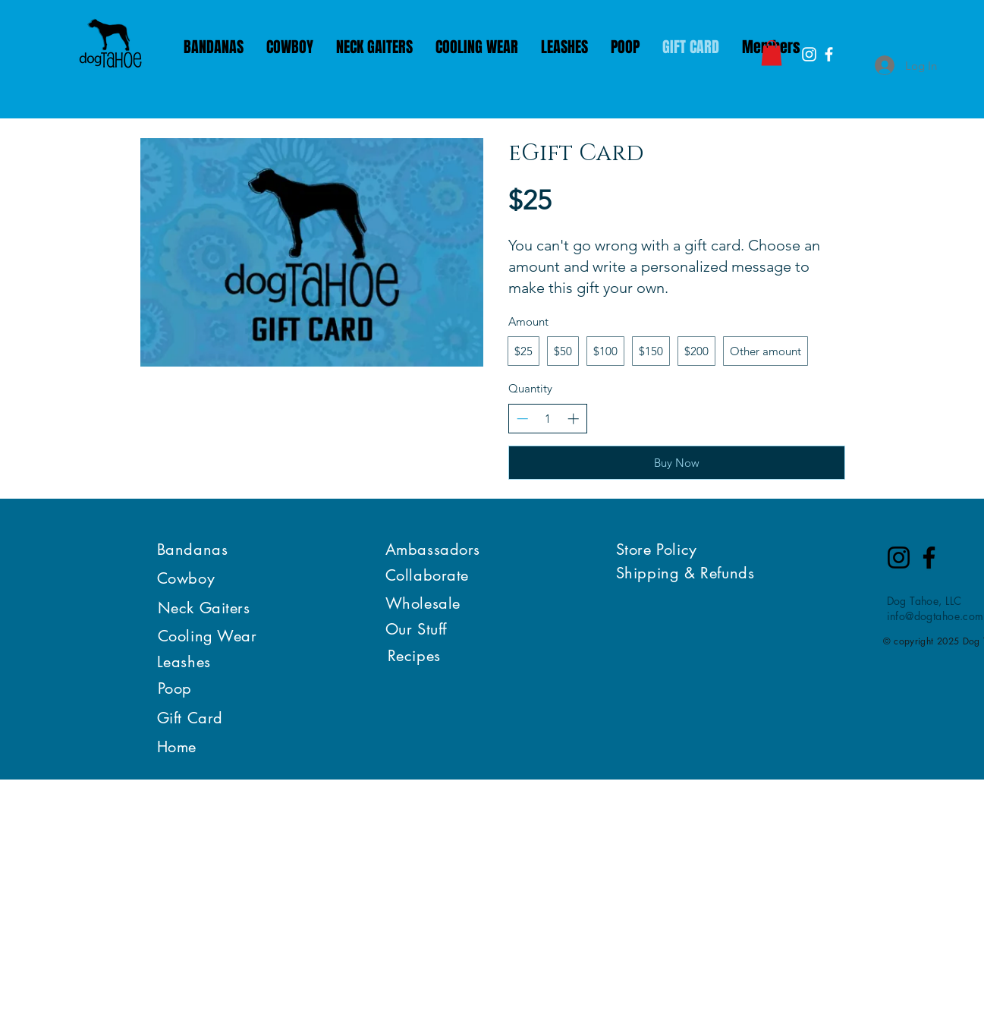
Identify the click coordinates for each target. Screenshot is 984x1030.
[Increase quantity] (573, 419)
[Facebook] (929, 557)
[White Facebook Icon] (828, 54)
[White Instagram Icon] (809, 54)
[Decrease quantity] (522, 419)
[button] (771, 52)
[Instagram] (898, 557)
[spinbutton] (547, 419)
